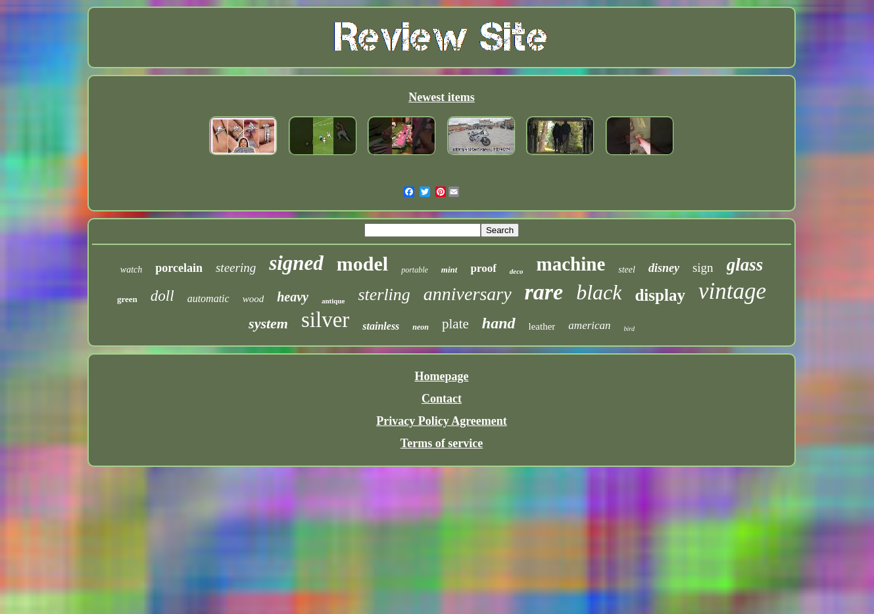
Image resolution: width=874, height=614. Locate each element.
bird (629, 328)
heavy (292, 297)
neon (420, 327)
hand (499, 323)
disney (663, 267)
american (589, 325)
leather (542, 326)
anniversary (468, 294)
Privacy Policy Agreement (441, 421)
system (268, 323)
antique (333, 301)
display (660, 295)
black (598, 292)
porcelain (179, 267)
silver (325, 320)
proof (483, 268)
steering (236, 267)
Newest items (441, 97)
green (127, 299)
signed (296, 263)
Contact (442, 398)
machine (571, 263)
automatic (208, 298)
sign (703, 267)
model (362, 263)
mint (449, 269)
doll (162, 296)
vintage (732, 291)
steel (626, 269)
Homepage (442, 376)
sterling (384, 294)
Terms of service (442, 443)
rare (544, 292)
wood (253, 299)
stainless (380, 326)
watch (131, 269)
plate (455, 324)
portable (414, 269)
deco (516, 271)
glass (745, 264)
